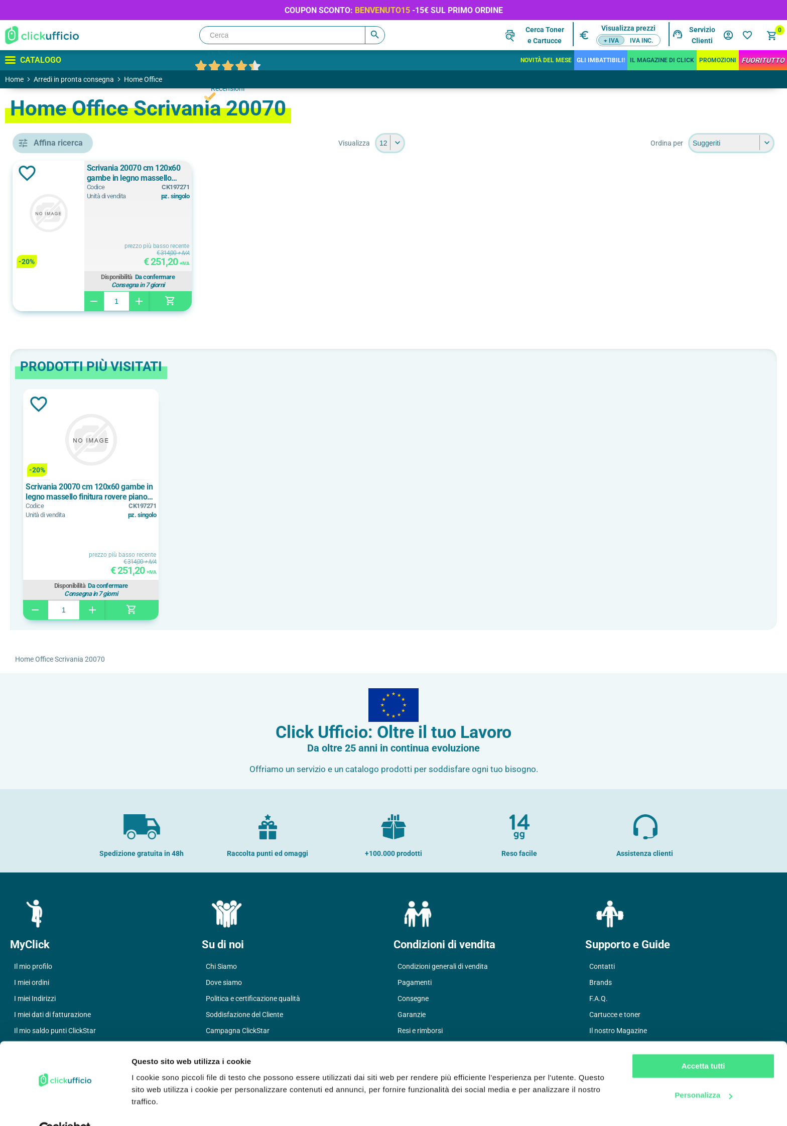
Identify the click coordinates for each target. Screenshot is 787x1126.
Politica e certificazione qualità (253, 998)
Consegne (413, 998)
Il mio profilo (33, 966)
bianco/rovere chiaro (78, 413)
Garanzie (412, 1015)
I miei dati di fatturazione (52, 1015)
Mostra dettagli (159, 1106)
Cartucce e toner (614, 1015)
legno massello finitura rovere (83, 476)
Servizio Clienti (702, 35)
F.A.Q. (598, 998)
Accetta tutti (703, 1043)
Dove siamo (224, 982)
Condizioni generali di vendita (443, 966)
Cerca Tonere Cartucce (545, 35)
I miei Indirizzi (35, 998)
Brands (600, 982)
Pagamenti (415, 982)
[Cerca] (292, 35)
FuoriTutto (762, 60)
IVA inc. (641, 40)
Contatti (602, 966)
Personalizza (703, 1072)
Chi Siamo (221, 966)
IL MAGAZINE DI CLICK (662, 60)
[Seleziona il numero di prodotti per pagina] (463, 143)
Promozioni (717, 60)
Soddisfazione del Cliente (244, 1015)
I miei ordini (31, 982)
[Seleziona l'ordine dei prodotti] (731, 143)
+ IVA (611, 40)
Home (14, 79)
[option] (222, 504)
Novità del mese (546, 60)
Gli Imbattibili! (601, 60)
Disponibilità (272, 277)
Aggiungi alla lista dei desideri (172, 173)
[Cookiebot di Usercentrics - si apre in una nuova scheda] (65, 1106)
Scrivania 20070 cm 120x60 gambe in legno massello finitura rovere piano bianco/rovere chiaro (293, 173)
